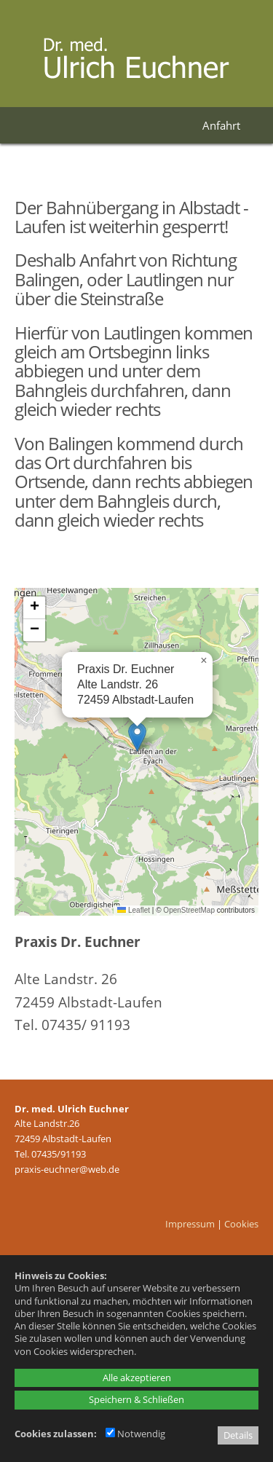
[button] (137, 737)
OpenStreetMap (189, 910)
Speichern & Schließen (136, 1399)
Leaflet (133, 910)
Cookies (241, 1223)
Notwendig (135, 1433)
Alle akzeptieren (137, 1377)
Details (238, 1435)
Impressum (190, 1223)
